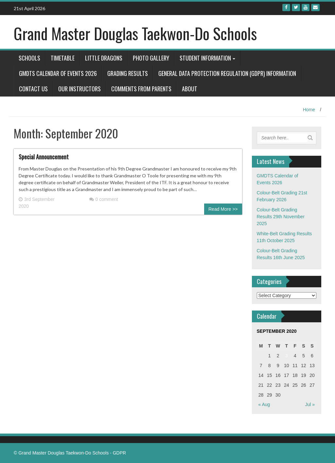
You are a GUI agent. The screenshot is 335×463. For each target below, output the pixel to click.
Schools (29, 58)
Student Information (205, 58)
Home (309, 109)
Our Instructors (79, 88)
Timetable (63, 58)
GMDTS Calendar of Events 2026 (58, 73)
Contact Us (33, 88)
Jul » (310, 404)
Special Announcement (44, 156)
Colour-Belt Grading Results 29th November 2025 (281, 216)
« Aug (264, 404)
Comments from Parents (141, 88)
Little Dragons (103, 58)
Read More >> (223, 209)
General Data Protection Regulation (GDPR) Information (227, 73)
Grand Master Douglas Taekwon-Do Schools (135, 33)
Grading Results (127, 73)
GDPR (119, 452)
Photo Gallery (151, 58)
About (189, 88)
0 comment (103, 199)
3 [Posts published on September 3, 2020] (286, 355)
